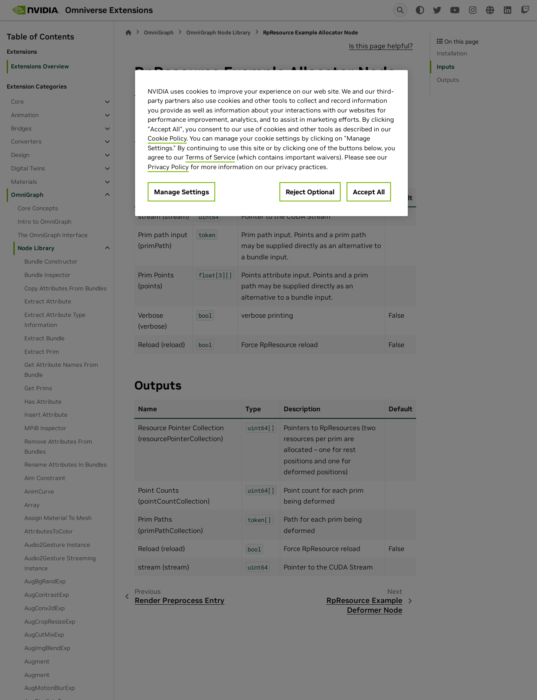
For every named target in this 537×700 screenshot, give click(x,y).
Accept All (369, 192)
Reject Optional (310, 192)
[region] (271, 143)
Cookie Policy (167, 138)
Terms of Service (210, 157)
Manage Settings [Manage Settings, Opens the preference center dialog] (181, 192)
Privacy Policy (168, 167)
